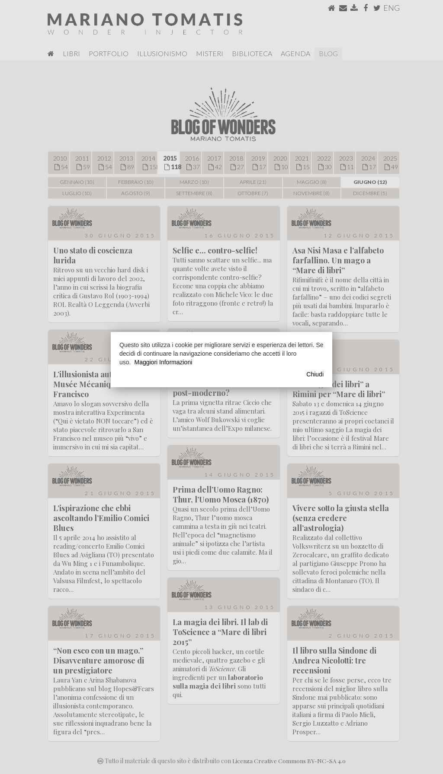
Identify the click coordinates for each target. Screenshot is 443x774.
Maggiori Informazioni (163, 362)
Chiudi (315, 374)
